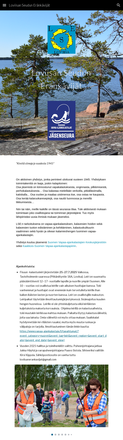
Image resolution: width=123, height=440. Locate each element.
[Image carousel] (61, 400)
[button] (4, 5)
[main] (61, 77)
